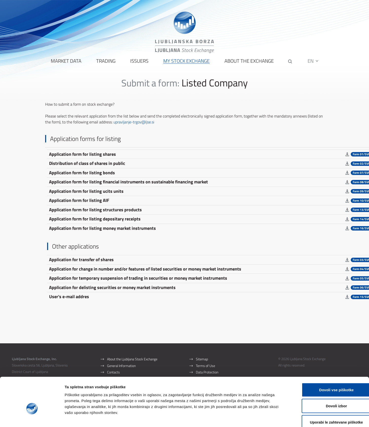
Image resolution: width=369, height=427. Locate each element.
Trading (105, 64)
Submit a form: (150, 86)
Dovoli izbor (327, 378)
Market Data (65, 64)
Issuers (139, 64)
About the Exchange (248, 64)
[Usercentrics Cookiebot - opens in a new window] (32, 417)
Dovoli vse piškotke (328, 362)
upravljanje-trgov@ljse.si (134, 125)
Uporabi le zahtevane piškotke (327, 394)
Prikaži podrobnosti (257, 417)
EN (313, 64)
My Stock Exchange (186, 64)
